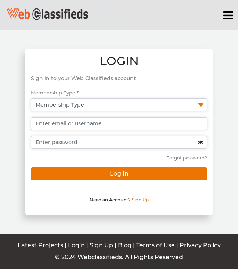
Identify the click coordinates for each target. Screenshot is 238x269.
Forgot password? (186, 158)
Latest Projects (40, 245)
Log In (119, 173)
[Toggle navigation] (228, 15)
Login (76, 245)
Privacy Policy (200, 245)
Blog (124, 245)
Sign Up (140, 199)
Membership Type (55, 93)
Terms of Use (156, 245)
